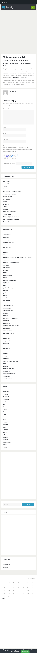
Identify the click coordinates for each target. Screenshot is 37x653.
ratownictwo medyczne (9, 351)
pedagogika (6, 338)
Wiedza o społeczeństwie (10, 194)
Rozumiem (25, 651)
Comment (6, 109)
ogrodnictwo (6, 336)
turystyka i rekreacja (8, 369)
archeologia (6, 240)
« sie (3, 598)
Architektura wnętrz (8, 242)
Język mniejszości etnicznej (11, 219)
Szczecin (5, 429)
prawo (4, 346)
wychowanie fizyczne (9, 374)
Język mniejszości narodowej (11, 217)
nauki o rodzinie (7, 331)
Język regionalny (8, 222)
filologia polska (7, 275)
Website (5, 139)
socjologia (6, 358)
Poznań (5, 417)
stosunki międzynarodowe (10, 361)
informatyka (6, 300)
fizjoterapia (6, 283)
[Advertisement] (18, 32)
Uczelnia (5, 567)
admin (6, 63)
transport (5, 366)
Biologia (5, 209)
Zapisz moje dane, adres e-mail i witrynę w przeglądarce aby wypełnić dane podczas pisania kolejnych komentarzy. (17, 149)
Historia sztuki (7, 214)
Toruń (4, 434)
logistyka (5, 315)
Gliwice (5, 447)
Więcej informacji (14, 651)
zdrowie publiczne (8, 379)
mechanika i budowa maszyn (11, 326)
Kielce (4, 404)
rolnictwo (5, 356)
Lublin (5, 409)
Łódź (4, 402)
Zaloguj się (4, 2)
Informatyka (6, 199)
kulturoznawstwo (8, 310)
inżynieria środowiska (9, 303)
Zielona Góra (6, 399)
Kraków (5, 407)
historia (5, 295)
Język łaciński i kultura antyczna (12, 191)
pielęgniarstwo (7, 341)
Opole (4, 414)
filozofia (5, 278)
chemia (5, 250)
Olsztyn (5, 412)
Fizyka (5, 206)
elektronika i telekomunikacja (11, 262)
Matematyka (6, 184)
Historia (5, 201)
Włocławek (6, 397)
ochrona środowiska (9, 333)
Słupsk (5, 432)
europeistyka (6, 267)
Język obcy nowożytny (9, 212)
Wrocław (5, 394)
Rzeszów (5, 424)
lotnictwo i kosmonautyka (10, 318)
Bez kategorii (27, 63)
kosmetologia (7, 308)
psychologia (6, 348)
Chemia (5, 186)
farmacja (5, 270)
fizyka (4, 285)
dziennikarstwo (7, 255)
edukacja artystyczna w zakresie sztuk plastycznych (17, 257)
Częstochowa (7, 442)
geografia (5, 290)
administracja (7, 235)
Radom (5, 422)
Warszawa (6, 392)
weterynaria (6, 371)
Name (4, 127)
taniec (4, 363)
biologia (5, 245)
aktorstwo (6, 237)
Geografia (5, 204)
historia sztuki (7, 298)
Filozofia (5, 189)
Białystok (5, 437)
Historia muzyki (7, 196)
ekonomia (5, 260)
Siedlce (5, 427)
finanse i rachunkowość (9, 280)
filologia (5, 272)
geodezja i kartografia (9, 288)
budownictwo (7, 247)
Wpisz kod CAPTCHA (9, 163)
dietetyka (5, 252)
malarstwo (6, 320)
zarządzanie (6, 376)
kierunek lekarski (8, 305)
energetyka (6, 265)
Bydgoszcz (6, 440)
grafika (5, 293)
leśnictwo (5, 313)
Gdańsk (5, 445)
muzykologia (6, 328)
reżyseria (5, 353)
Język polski (6, 181)
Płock (4, 419)
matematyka (6, 323)
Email (4, 133)
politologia (6, 343)
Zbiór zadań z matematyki (20, 77)
